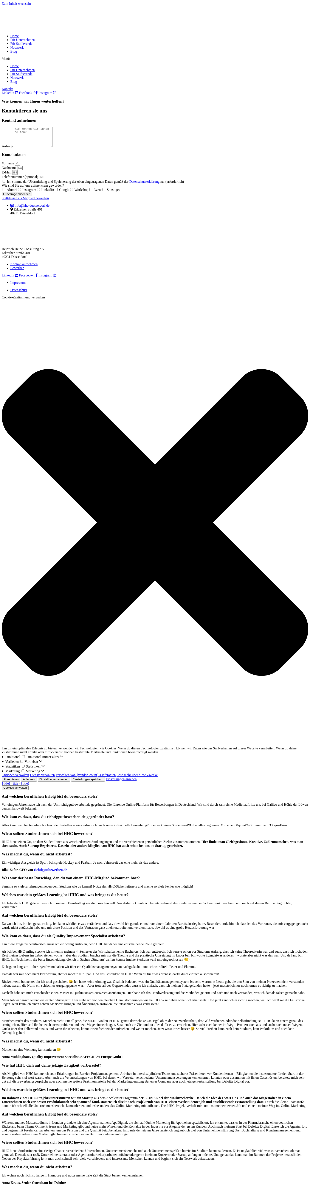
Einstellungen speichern (88, 783)
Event (98, 193)
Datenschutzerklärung (144, 185)
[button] (155, 59)
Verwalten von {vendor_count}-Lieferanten (86, 779)
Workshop (81, 193)
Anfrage (8, 150)
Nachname (9, 171)
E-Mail (7, 176)
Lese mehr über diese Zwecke (137, 779)
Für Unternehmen (22, 40)
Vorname (8, 167)
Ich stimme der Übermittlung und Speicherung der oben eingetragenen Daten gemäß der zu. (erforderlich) (95, 185)
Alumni (12, 193)
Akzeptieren (11, 783)
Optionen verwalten (15, 779)
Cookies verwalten (15, 791)
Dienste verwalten (42, 779)
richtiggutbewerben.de (50, 873)
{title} (6, 787)
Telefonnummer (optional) (20, 181)
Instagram (29, 193)
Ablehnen (29, 783)
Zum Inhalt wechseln (16, 3)
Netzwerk (17, 47)
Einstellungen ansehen (53, 783)
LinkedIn (47, 193)
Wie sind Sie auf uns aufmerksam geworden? (33, 189)
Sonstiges (113, 193)
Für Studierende (21, 43)
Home (14, 36)
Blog (13, 51)
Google (64, 193)
